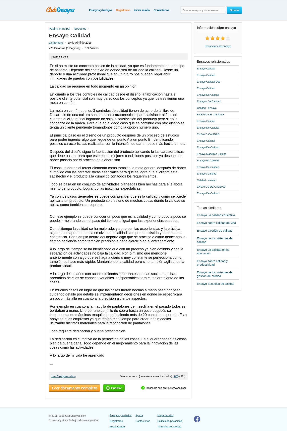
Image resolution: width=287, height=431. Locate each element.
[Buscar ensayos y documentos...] (203, 10)
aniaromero (56, 42)
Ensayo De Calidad (208, 94)
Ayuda (139, 415)
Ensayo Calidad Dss (208, 81)
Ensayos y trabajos (100, 10)
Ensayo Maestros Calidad (211, 153)
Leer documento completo (74, 388)
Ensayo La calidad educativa (216, 215)
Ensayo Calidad (206, 68)
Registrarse (123, 10)
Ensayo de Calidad (208, 160)
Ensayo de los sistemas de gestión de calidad (214, 274)
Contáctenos (161, 10)
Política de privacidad (169, 420)
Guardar (114, 388)
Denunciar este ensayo (218, 46)
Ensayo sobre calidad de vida (216, 222)
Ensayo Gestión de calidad (214, 230)
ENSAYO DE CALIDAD (210, 114)
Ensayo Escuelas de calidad (215, 283)
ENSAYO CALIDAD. (208, 134)
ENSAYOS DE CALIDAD (211, 186)
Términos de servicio (169, 426)
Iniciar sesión (141, 10)
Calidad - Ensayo (207, 107)
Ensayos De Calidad (208, 101)
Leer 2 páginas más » (63, 376)
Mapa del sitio (165, 415)
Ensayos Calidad (206, 173)
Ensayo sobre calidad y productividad (212, 262)
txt (176, 376)
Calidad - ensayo (206, 180)
